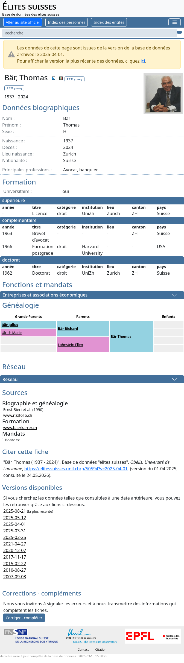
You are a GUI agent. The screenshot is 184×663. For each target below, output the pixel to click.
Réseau (9, 379)
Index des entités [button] (109, 22)
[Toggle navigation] (174, 22)
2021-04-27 (14, 544)
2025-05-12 (14, 518)
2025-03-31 (14, 531)
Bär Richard (68, 328)
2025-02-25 (14, 537)
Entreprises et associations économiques (44, 295)
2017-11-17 (14, 557)
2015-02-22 (14, 564)
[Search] (89, 33)
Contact (83, 649)
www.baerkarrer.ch (20, 427)
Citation (101, 649)
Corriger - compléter (24, 617)
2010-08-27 (14, 570)
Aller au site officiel (23, 22)
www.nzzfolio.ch (17, 415)
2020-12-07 (14, 550)
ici (143, 61)
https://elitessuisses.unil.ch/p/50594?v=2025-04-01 (76, 469)
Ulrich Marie (12, 332)
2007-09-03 (14, 577)
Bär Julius (10, 324)
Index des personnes (66, 22)
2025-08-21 (14, 511)
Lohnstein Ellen (70, 344)
